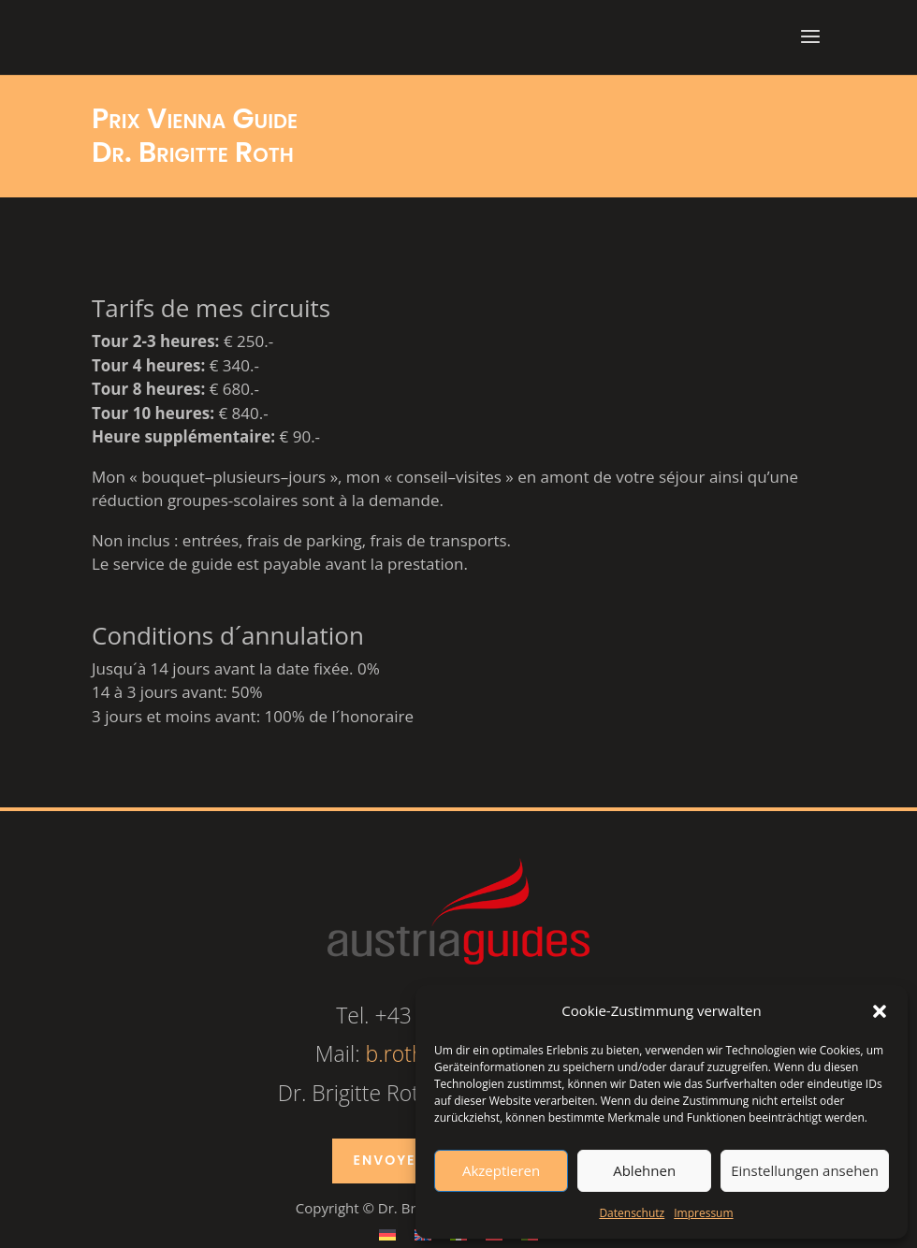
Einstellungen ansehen (805, 1170)
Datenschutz (631, 1213)
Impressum (703, 1213)
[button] (879, 1011)
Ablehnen (644, 1170)
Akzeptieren (501, 1170)
